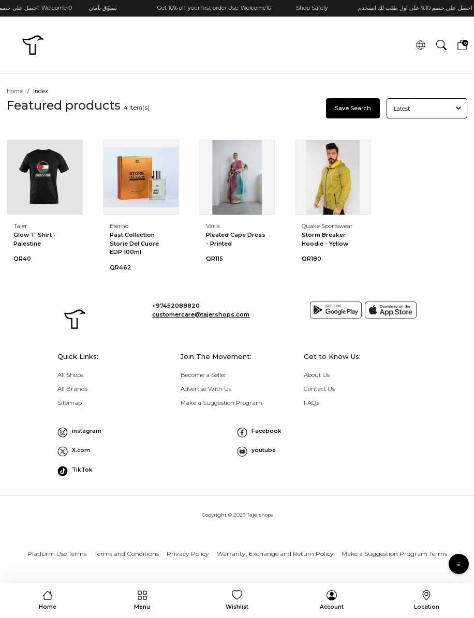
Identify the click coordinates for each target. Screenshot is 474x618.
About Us (317, 375)
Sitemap (69, 402)
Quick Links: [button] (77, 356)
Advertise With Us (206, 389)
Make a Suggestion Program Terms (394, 553)
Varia (213, 226)
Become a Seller (204, 375)
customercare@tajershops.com (200, 314)
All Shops (70, 375)
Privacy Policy (188, 553)
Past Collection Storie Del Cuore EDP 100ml (134, 243)
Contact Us (319, 389)
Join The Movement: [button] (216, 356)
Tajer (20, 226)
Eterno (119, 226)
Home (15, 91)
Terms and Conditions (126, 553)
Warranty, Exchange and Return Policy (275, 553)
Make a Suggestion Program (221, 402)
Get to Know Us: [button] (332, 356)
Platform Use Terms (56, 553)
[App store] (391, 310)
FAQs (311, 402)
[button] (441, 44)
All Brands (72, 389)
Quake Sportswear (327, 226)
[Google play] (336, 310)
